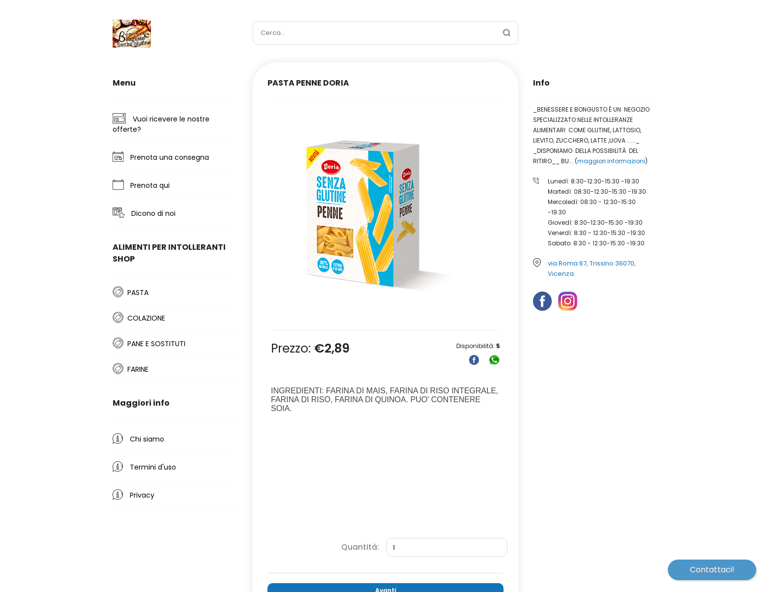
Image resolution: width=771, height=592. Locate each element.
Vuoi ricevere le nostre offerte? (161, 123)
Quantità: (360, 547)
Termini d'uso (144, 466)
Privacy (133, 494)
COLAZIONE (146, 318)
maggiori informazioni (611, 161)
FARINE (137, 369)
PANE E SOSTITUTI (156, 344)
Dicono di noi (144, 212)
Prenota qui (141, 184)
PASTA (137, 292)
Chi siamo (138, 438)
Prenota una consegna (161, 156)
